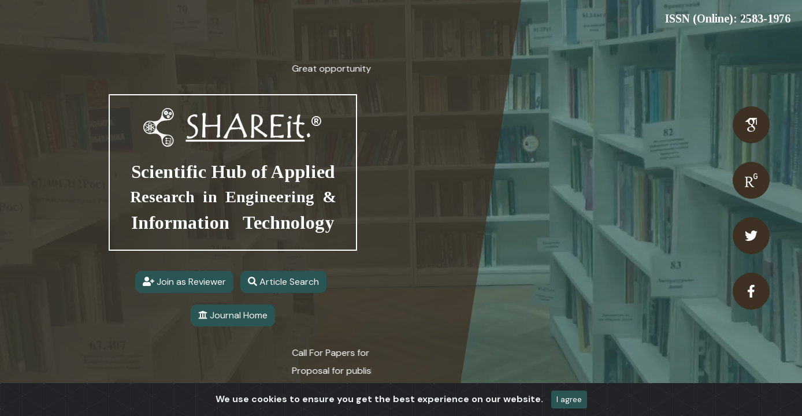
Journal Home (233, 315)
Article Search (283, 282)
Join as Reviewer (184, 282)
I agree (569, 399)
